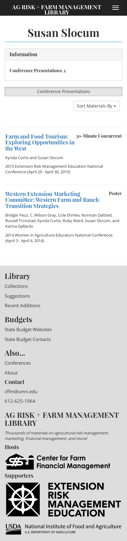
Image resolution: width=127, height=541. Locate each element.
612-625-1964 (20, 401)
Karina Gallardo (19, 226)
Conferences (18, 363)
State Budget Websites (28, 329)
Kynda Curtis (17, 157)
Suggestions (17, 296)
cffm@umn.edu (21, 391)
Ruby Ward (73, 220)
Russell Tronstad (20, 220)
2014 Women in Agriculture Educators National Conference (59, 235)
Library (17, 276)
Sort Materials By (96, 106)
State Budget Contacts (28, 339)
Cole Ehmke (69, 215)
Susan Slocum (50, 157)
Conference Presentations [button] (63, 91)
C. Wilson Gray (43, 215)
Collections (16, 286)
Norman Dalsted (96, 215)
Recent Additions (22, 305)
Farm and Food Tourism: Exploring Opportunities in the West (40, 142)
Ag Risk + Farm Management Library (56, 9)
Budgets (18, 319)
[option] (63, 155)
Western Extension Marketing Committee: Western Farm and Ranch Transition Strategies (52, 200)
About (11, 373)
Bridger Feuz (16, 215)
